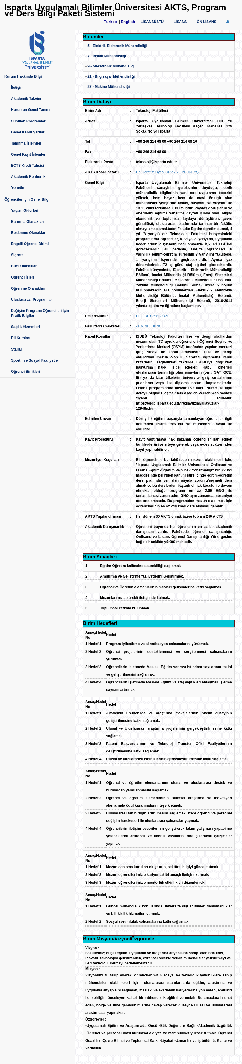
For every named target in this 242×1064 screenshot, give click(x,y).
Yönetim (18, 188)
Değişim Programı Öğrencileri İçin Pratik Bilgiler (40, 313)
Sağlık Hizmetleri (25, 327)
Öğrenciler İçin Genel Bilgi (26, 199)
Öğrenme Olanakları (28, 288)
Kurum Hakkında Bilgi (23, 76)
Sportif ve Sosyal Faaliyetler (35, 360)
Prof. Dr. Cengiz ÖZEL (154, 316)
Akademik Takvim (26, 99)
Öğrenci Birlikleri (25, 371)
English (128, 21)
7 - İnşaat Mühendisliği (106, 56)
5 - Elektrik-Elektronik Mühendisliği (117, 46)
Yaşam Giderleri (24, 210)
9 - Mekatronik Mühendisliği (110, 66)
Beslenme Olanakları (28, 233)
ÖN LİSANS (206, 22)
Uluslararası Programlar (31, 299)
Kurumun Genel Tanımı (30, 110)
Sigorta (17, 255)
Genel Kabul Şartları (28, 132)
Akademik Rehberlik (28, 177)
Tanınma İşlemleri (26, 143)
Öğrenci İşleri (22, 277)
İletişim (17, 87)
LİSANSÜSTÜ (152, 22)
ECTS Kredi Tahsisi (27, 165)
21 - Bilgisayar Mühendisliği (111, 76)
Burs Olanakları (24, 266)
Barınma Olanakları (27, 222)
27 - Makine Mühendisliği (108, 87)
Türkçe (110, 21)
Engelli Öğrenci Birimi (30, 244)
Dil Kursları (20, 338)
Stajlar (16, 349)
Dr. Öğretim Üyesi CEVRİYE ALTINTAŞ (167, 172)
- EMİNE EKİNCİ (149, 326)
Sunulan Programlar (28, 121)
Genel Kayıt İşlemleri (28, 154)
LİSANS (180, 22)
